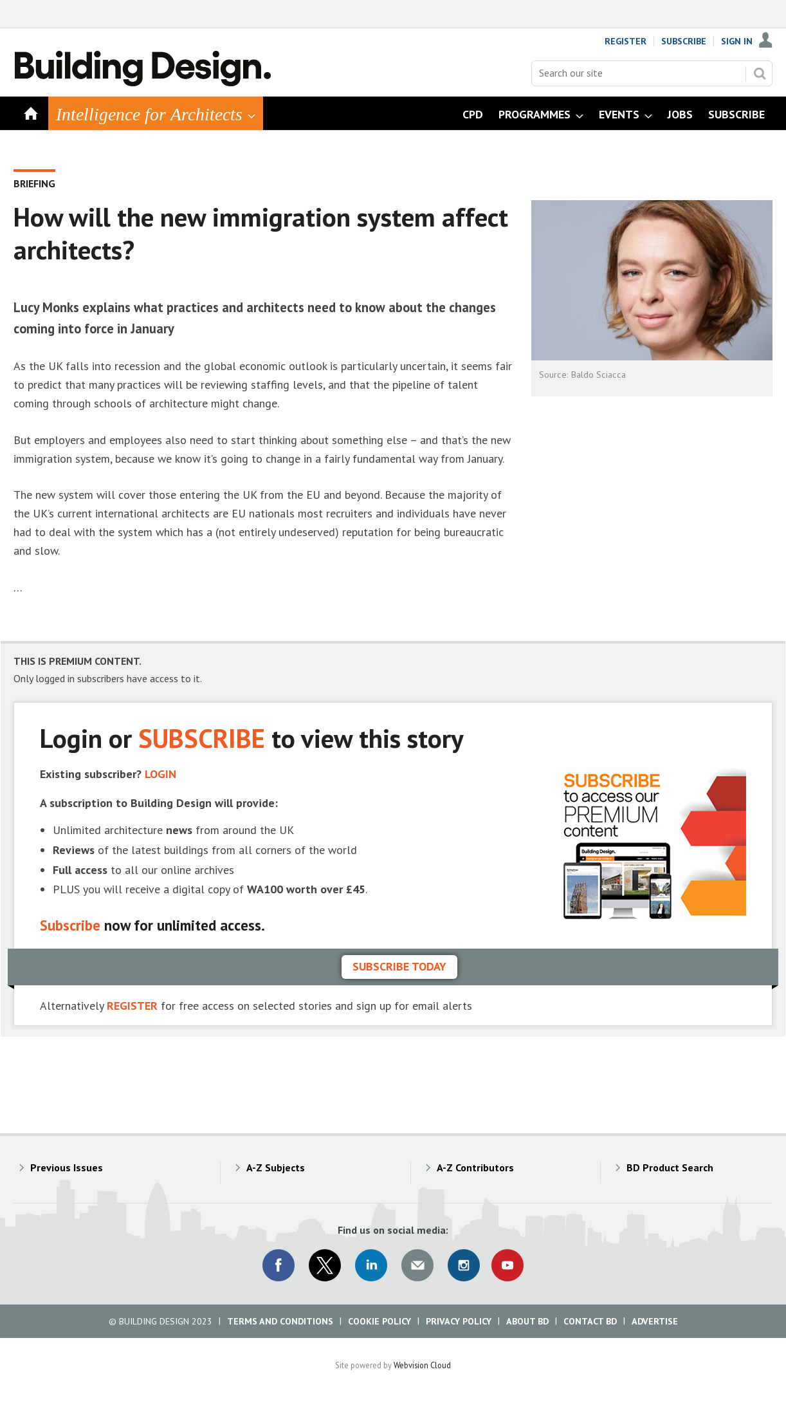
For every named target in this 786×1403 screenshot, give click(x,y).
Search (759, 73)
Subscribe (683, 41)
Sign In (737, 41)
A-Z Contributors (475, 1167)
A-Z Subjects (275, 1167)
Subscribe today (399, 966)
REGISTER (132, 1005)
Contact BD (590, 1321)
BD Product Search (669, 1167)
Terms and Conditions (280, 1321)
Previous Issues (66, 1167)
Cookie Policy (379, 1321)
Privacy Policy (458, 1321)
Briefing (34, 183)
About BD (527, 1321)
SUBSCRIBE (201, 738)
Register (625, 41)
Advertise (655, 1321)
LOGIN (160, 774)
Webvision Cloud (422, 1365)
